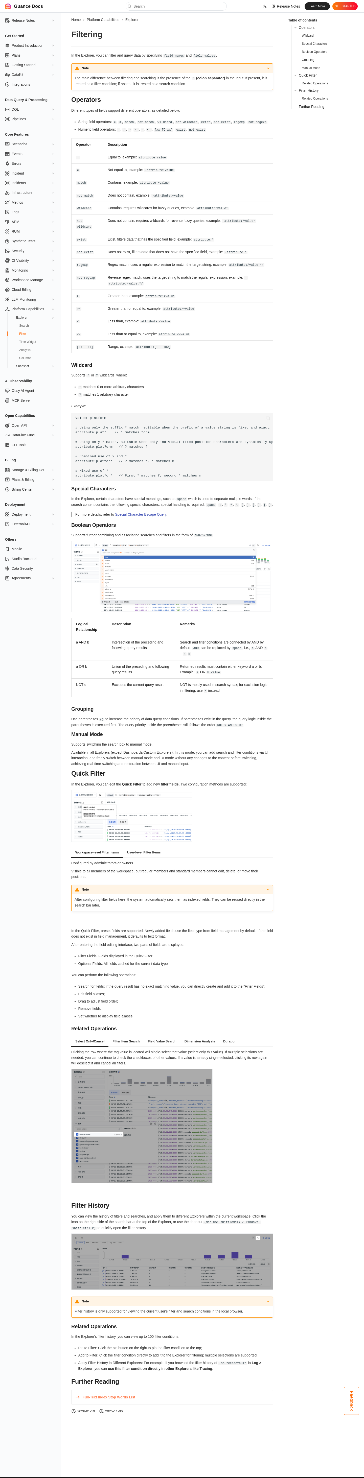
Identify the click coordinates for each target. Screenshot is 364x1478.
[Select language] (265, 6)
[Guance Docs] (8, 6)
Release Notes (286, 6)
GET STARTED (345, 6)
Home (76, 20)
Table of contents (302, 20)
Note (85, 68)
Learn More (317, 6)
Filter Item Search (126, 1036)
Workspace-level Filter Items (97, 847)
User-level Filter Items (144, 847)
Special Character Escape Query (140, 510)
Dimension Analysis (200, 1036)
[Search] (176, 6)
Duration (230, 1036)
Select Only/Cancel (89, 1036)
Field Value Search (162, 1036)
